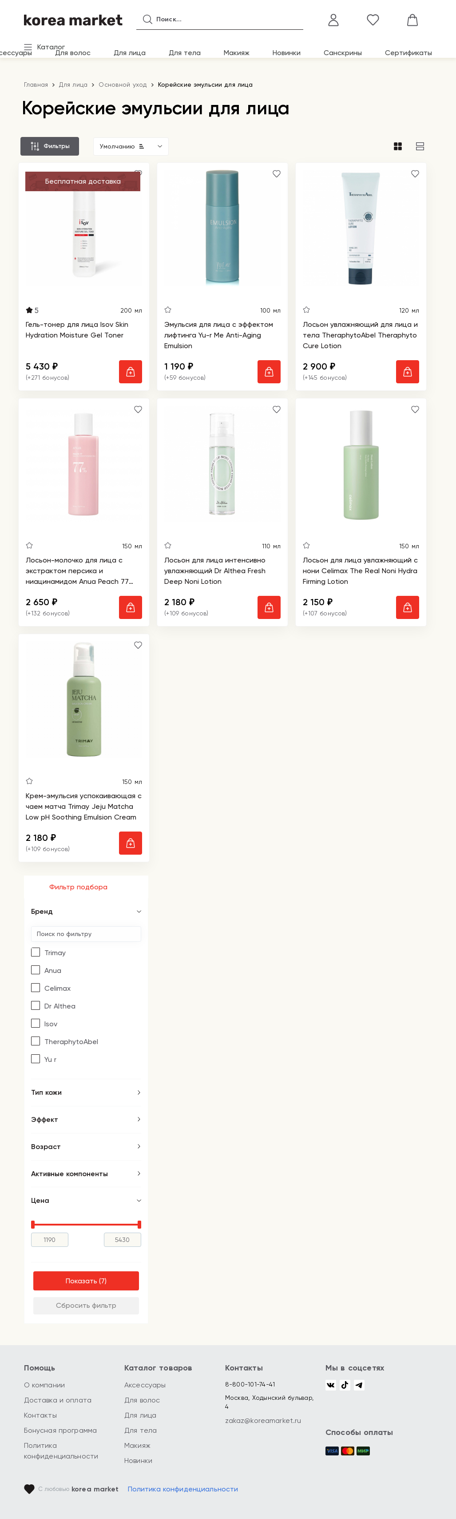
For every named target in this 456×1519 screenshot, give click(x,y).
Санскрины (343, 52)
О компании (44, 1385)
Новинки (287, 52)
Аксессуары (145, 1385)
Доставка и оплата (58, 1400)
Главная (36, 84)
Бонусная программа (60, 1430)
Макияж (237, 52)
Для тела (185, 52)
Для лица (130, 52)
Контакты (40, 1415)
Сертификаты (408, 52)
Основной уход (123, 84)
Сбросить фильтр (86, 1306)
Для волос (73, 52)
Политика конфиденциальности (183, 1489)
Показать (81, 1281)
